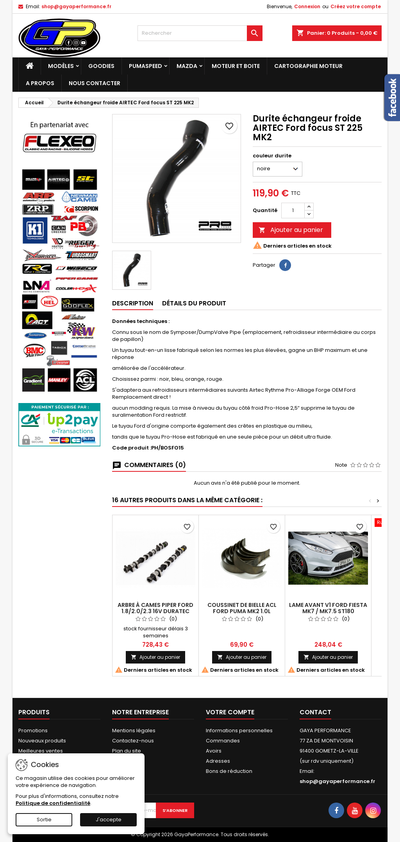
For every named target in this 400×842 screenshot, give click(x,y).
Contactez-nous (133, 740)
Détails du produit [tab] (194, 303)
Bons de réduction (229, 771)
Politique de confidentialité (53, 803)
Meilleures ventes (40, 751)
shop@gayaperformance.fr (76, 6)
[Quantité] (293, 210)
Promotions (33, 730)
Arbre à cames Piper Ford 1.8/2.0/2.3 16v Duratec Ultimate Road (155, 611)
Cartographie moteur (308, 66)
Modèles (61, 66)
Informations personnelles (239, 730)
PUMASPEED (145, 66)
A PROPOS (40, 83)
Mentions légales (133, 730)
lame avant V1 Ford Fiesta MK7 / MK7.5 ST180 (328, 608)
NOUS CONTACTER (94, 83)
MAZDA (187, 66)
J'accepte (108, 819)
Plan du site (126, 751)
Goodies (101, 66)
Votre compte (230, 712)
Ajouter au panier (291, 229)
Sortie (44, 819)
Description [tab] (132, 303)
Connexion (307, 6)
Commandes (223, 740)
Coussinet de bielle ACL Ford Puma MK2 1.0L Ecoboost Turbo (242, 611)
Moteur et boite (236, 66)
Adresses (218, 761)
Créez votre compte (355, 6)
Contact (315, 712)
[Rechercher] (200, 33)
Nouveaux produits (42, 740)
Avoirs (213, 751)
